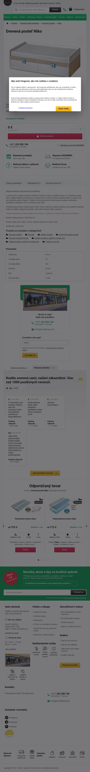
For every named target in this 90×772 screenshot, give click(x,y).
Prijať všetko (63, 109)
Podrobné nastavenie (25, 108)
